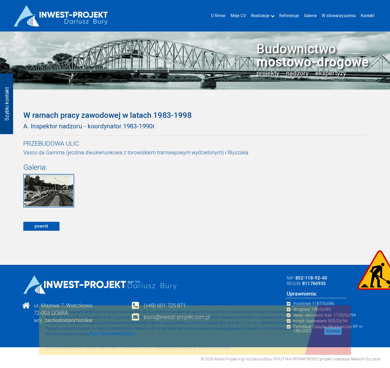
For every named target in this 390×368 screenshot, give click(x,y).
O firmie (218, 15)
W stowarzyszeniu (339, 15)
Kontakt (368, 15)
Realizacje (260, 15)
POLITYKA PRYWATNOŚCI (296, 359)
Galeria (310, 15)
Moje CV (238, 15)
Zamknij (333, 331)
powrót (41, 226)
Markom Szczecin (366, 359)
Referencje (289, 15)
